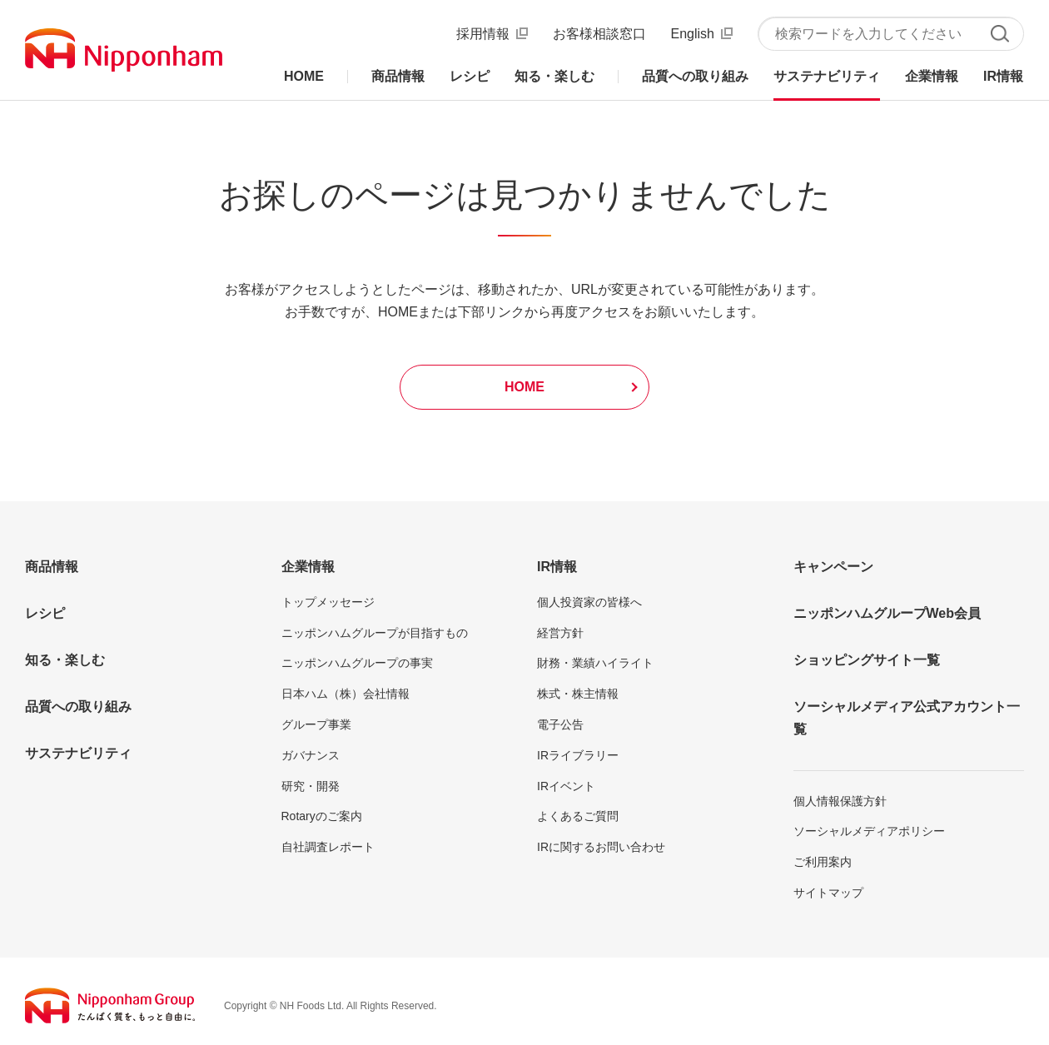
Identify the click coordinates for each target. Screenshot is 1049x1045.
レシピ (45, 613)
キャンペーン (833, 567)
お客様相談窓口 (599, 34)
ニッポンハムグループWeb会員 (887, 613)
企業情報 (308, 567)
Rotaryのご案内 (321, 816)
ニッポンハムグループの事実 (357, 662)
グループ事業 (316, 724)
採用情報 (483, 34)
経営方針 (560, 632)
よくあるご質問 (578, 816)
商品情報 (51, 567)
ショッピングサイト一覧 (866, 660)
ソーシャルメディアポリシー (869, 831)
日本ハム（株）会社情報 (345, 693)
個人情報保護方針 (840, 801)
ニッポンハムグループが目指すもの (374, 632)
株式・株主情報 (578, 693)
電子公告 (560, 724)
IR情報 (557, 567)
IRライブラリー (578, 755)
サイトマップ (828, 892)
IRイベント (566, 786)
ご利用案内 (822, 861)
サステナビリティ (78, 753)
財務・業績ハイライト (595, 662)
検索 (999, 33)
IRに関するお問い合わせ (601, 846)
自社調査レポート (328, 846)
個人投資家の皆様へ (589, 602)
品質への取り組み (78, 706)
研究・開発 (310, 786)
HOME (524, 387)
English (692, 34)
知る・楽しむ (65, 660)
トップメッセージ (328, 602)
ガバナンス (310, 755)
